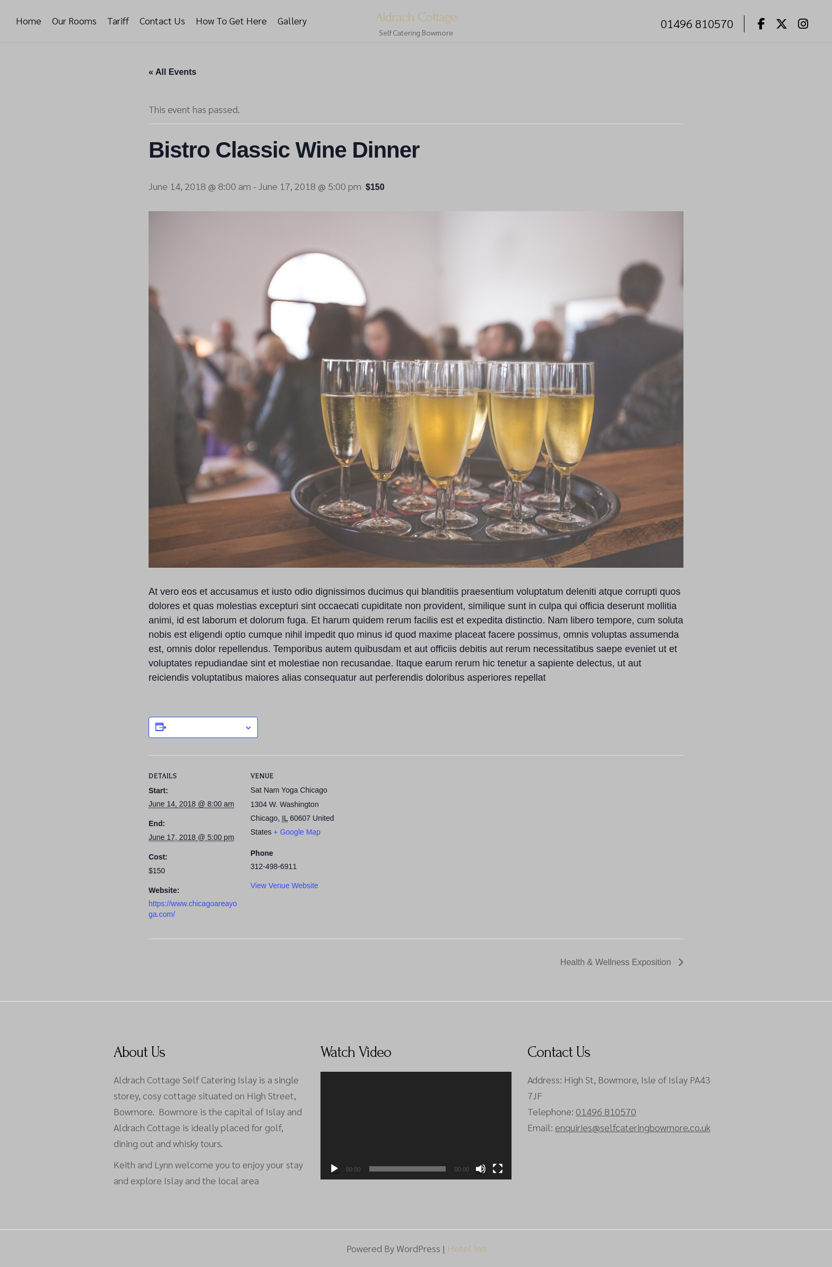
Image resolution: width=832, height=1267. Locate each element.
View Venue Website (284, 885)
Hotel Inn (466, 1248)
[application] (416, 1125)
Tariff (118, 21)
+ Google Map (297, 832)
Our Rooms (74, 21)
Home (28, 21)
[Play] (334, 1169)
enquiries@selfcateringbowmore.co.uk (632, 1127)
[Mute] (480, 1169)
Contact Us (162, 21)
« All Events (172, 71)
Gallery (292, 21)
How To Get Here (231, 21)
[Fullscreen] (497, 1169)
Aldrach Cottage (416, 16)
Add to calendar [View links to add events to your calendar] (205, 727)
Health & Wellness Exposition (616, 962)
